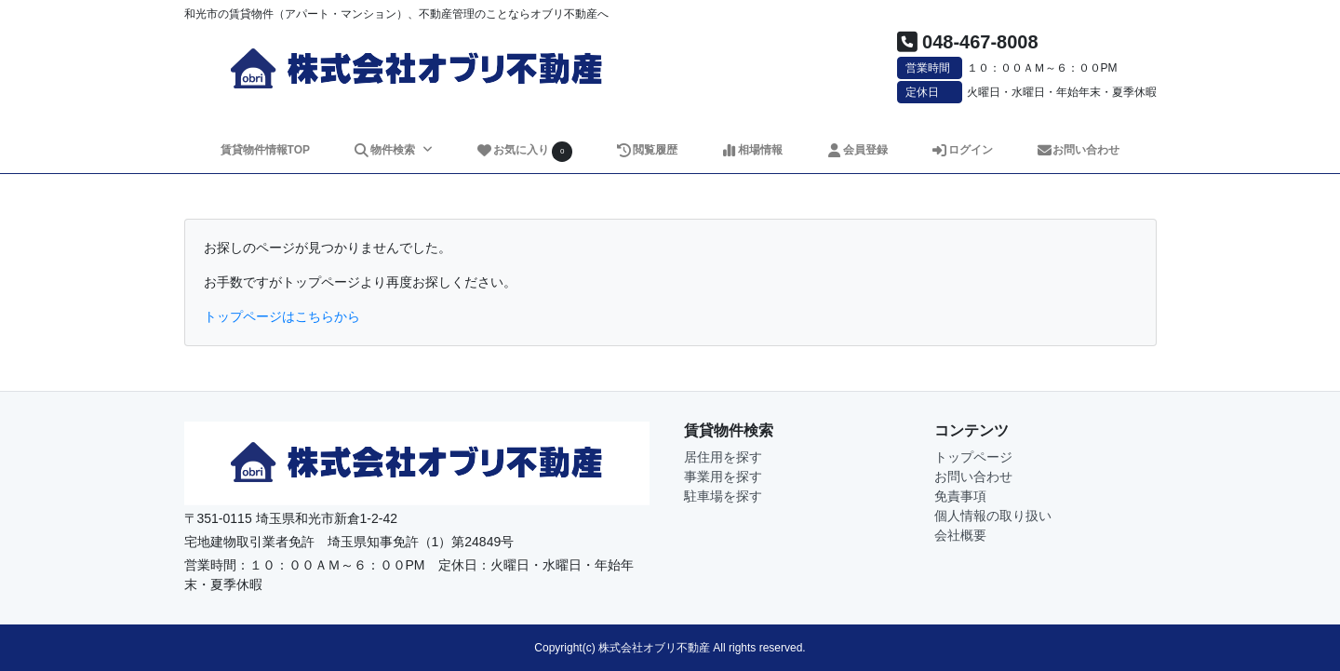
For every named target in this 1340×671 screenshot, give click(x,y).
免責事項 (960, 496)
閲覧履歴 (646, 149)
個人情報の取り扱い (993, 515)
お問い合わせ (1078, 149)
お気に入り (524, 151)
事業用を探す (723, 476)
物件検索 (385, 149)
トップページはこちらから (282, 316)
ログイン (962, 149)
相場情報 (751, 149)
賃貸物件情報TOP (265, 149)
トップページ (973, 457)
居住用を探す (723, 457)
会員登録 (856, 149)
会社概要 (960, 535)
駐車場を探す (723, 496)
